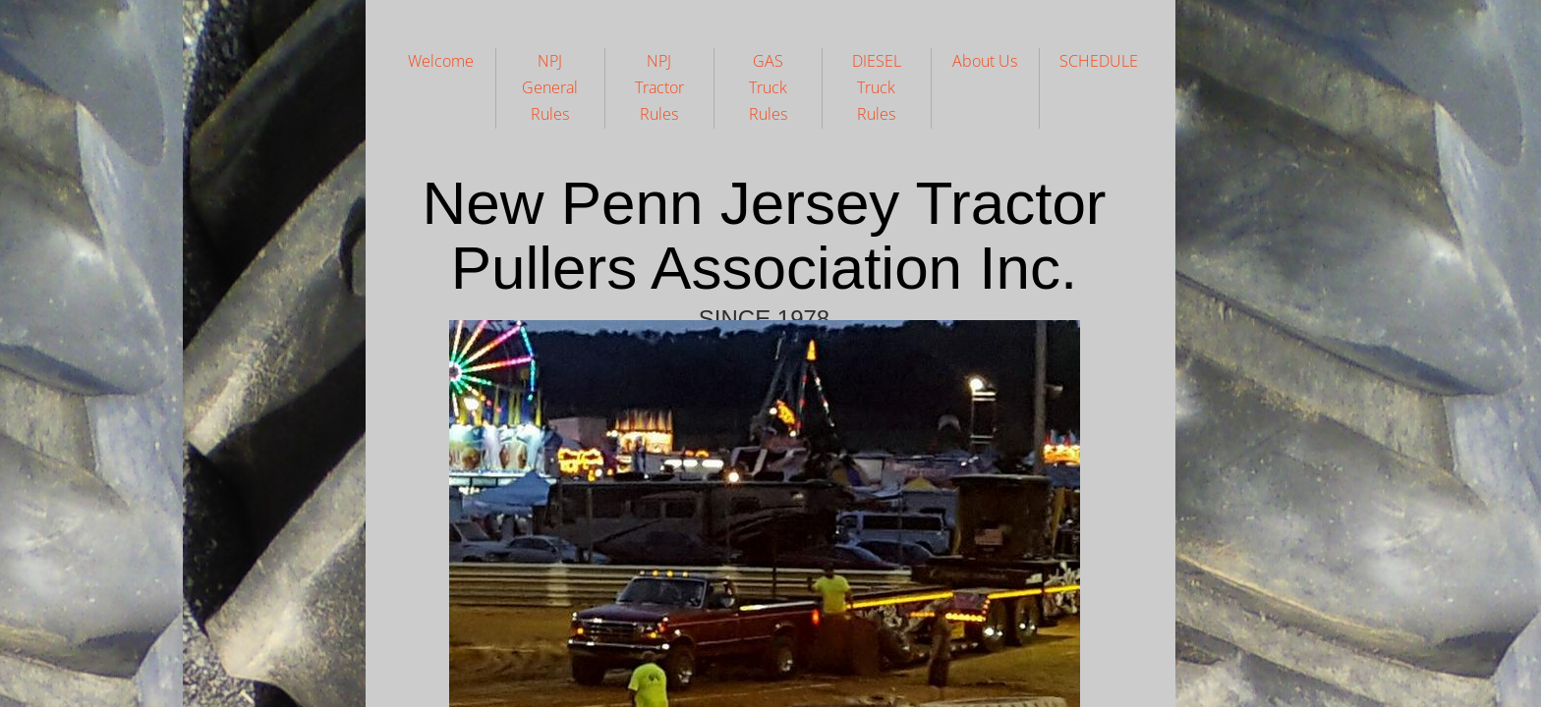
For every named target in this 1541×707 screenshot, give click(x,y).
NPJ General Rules (550, 87)
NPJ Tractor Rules (659, 87)
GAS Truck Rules (768, 87)
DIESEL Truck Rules (876, 87)
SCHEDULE (1098, 61)
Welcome (441, 61)
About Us (984, 61)
